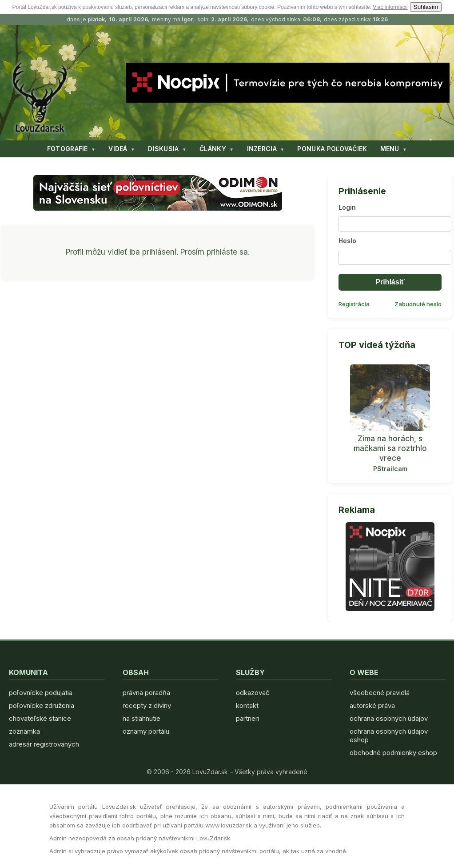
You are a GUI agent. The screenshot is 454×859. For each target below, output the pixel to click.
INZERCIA (262, 148)
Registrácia (354, 304)
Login (347, 207)
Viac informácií (390, 7)
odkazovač (253, 692)
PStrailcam (390, 468)
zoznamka (24, 731)
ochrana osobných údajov (389, 718)
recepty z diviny (147, 705)
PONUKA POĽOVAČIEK (332, 148)
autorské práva (372, 705)
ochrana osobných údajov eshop (389, 735)
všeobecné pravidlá (380, 692)
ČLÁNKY (212, 148)
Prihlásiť (389, 282)
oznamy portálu (146, 731)
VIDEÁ (117, 148)
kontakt (247, 705)
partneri (247, 718)
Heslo (347, 240)
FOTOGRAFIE (67, 148)
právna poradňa (146, 692)
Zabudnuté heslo (418, 304)
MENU (389, 148)
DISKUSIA (163, 148)
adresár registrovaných (44, 744)
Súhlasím (426, 7)
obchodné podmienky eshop (393, 752)
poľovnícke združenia (41, 705)
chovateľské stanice (40, 718)
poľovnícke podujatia (40, 692)
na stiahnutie (141, 718)
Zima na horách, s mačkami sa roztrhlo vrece (390, 448)
